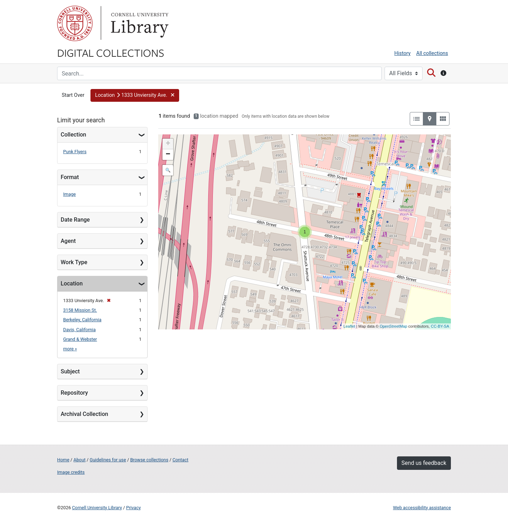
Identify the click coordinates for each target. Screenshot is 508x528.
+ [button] (168, 144)
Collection (73, 134)
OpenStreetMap (393, 326)
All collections (432, 53)
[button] (134, 95)
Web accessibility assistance (422, 507)
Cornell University (75, 23)
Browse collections (149, 459)
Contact (180, 459)
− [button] (168, 154)
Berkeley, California (82, 319)
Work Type (74, 262)
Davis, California (79, 329)
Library (138, 23)
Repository (74, 392)
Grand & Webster (80, 339)
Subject (70, 371)
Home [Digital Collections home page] (63, 459)
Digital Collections (110, 52)
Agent (68, 241)
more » (70, 348)
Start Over (73, 95)
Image (69, 194)
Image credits (71, 472)
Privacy (133, 507)
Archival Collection (84, 414)
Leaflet (349, 326)
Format (70, 177)
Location (72, 283)
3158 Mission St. (80, 310)
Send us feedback (424, 463)
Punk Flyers (75, 151)
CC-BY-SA (440, 326)
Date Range (75, 219)
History (402, 53)
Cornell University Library (97, 507)
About (79, 459)
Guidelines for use (108, 459)
